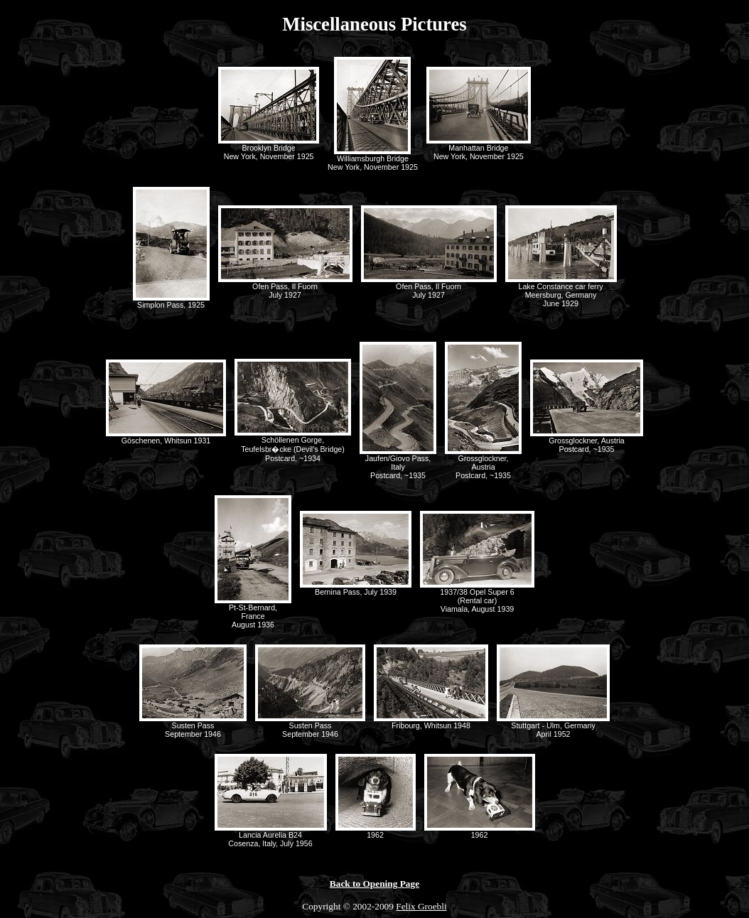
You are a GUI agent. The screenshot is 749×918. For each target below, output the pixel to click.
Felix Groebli (421, 906)
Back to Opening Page (374, 883)
